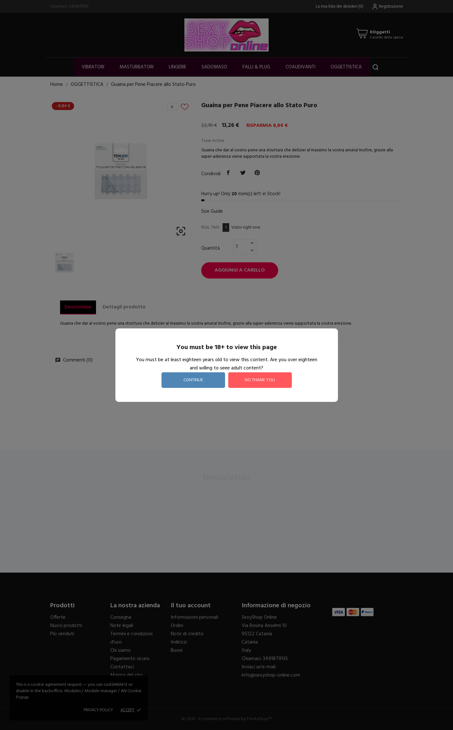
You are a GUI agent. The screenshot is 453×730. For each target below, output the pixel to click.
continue (193, 380)
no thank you (260, 380)
